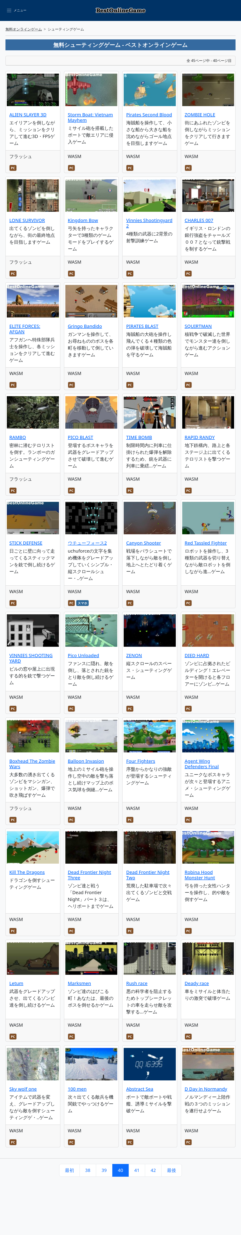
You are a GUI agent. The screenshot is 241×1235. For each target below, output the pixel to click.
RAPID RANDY (200, 437)
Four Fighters (140, 761)
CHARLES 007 (199, 220)
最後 (171, 1170)
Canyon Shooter (143, 543)
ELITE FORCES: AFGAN (24, 329)
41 (136, 1170)
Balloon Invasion (86, 761)
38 (87, 1170)
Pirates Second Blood (149, 115)
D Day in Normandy (206, 1089)
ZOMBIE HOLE (200, 115)
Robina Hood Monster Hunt (200, 875)
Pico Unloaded (83, 655)
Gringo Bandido (85, 326)
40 (120, 1170)
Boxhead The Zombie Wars (32, 764)
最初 (69, 1170)
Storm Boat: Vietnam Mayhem (90, 117)
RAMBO (17, 437)
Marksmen (79, 983)
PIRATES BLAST (142, 326)
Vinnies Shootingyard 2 (149, 223)
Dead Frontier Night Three (89, 875)
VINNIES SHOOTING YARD (31, 658)
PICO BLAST (80, 437)
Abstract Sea (139, 1089)
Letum (16, 983)
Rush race (136, 983)
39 (104, 1170)
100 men (77, 1089)
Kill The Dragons (27, 872)
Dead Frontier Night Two (147, 875)
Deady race (197, 983)
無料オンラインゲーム (23, 29)
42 (153, 1170)
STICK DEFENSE (25, 543)
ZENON (134, 655)
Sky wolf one (23, 1089)
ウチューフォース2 (87, 543)
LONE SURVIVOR (27, 220)
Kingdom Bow (83, 220)
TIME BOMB (139, 437)
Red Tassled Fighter (206, 543)
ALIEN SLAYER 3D (27, 115)
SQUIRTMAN (198, 326)
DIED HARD (197, 655)
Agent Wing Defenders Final (202, 764)
